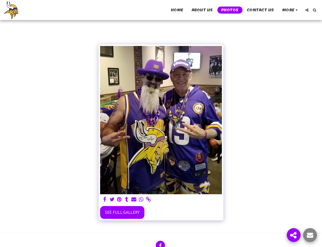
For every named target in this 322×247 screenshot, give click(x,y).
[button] (306, 10)
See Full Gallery (122, 212)
